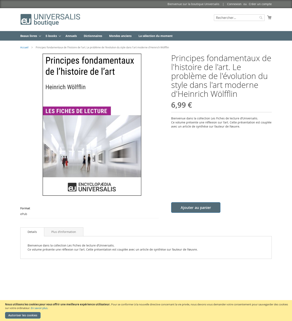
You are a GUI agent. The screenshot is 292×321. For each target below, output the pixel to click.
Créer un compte (260, 4)
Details (32, 232)
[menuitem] (29, 36)
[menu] (146, 36)
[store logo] (50, 19)
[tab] (32, 231)
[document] (146, 311)
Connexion (234, 4)
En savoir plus (39, 308)
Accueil (24, 47)
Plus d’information (63, 232)
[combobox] (239, 17)
